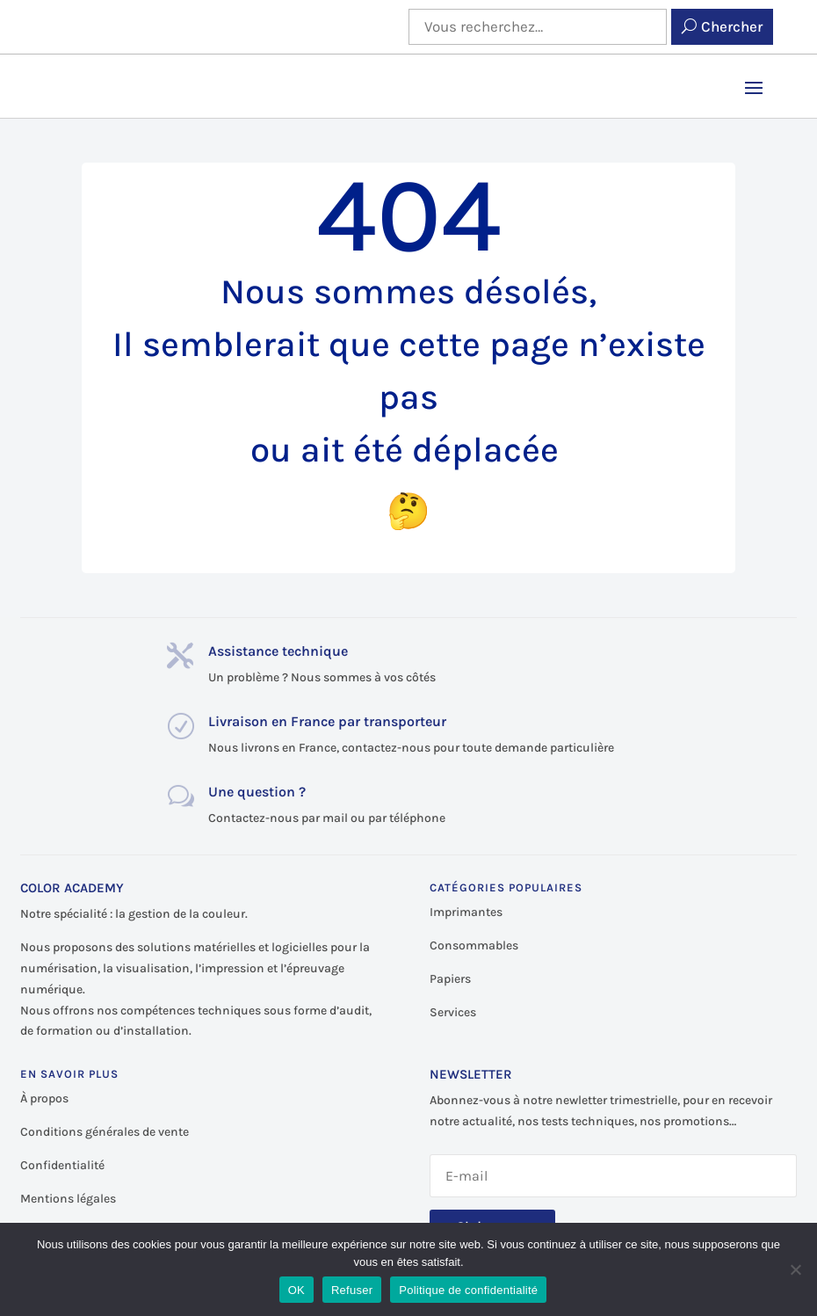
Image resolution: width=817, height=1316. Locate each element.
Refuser (351, 1290)
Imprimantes (466, 912)
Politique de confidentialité (468, 1290)
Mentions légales (68, 1198)
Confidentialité (62, 1165)
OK (296, 1290)
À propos (44, 1098)
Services (453, 1012)
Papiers (450, 978)
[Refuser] (795, 1269)
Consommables (474, 945)
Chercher (732, 26)
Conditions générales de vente (104, 1131)
